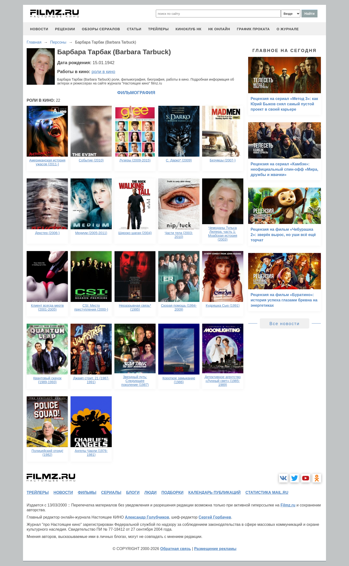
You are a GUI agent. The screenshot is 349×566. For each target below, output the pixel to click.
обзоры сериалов (101, 29)
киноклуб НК (188, 29)
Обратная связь (175, 549)
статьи (134, 29)
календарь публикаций (214, 492)
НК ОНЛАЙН (219, 29)
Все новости (285, 323)
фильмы (87, 492)
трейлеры (158, 29)
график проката (253, 29)
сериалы (111, 492)
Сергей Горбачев (214, 517)
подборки (172, 492)
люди (150, 492)
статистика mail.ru (267, 492)
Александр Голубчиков (147, 517)
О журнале (288, 29)
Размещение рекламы (215, 549)
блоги (132, 492)
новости (39, 29)
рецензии (65, 29)
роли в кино (103, 71)
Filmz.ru (287, 505)
